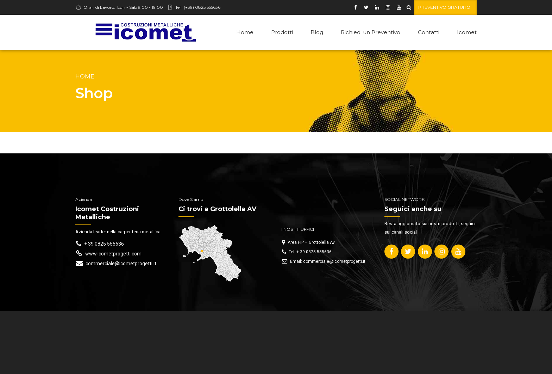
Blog (316, 32)
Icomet (467, 32)
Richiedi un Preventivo (370, 32)
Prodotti (282, 32)
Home (244, 32)
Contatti (428, 32)
